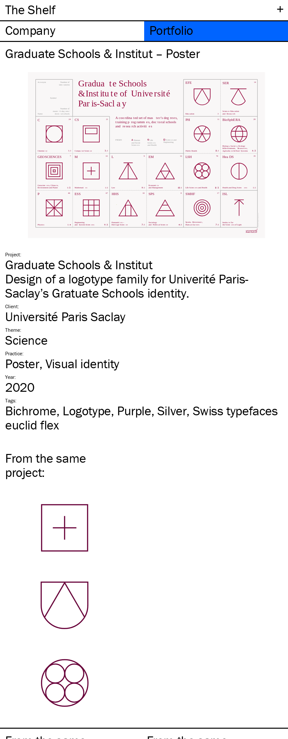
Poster (22, 363)
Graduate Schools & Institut (78, 264)
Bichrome (30, 411)
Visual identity (82, 363)
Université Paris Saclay (65, 316)
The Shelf (30, 9)
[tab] (72, 31)
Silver (172, 411)
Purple (134, 411)
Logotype (87, 411)
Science (26, 340)
